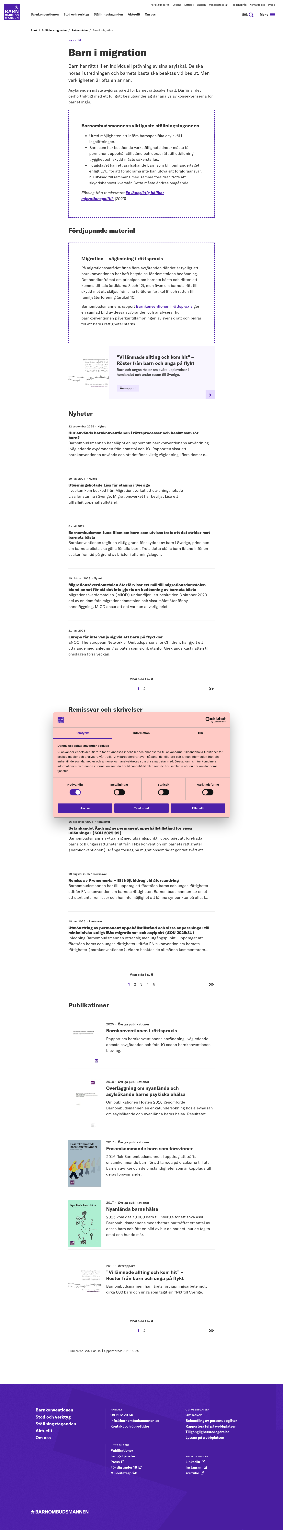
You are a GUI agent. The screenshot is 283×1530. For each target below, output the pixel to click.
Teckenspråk (238, 4)
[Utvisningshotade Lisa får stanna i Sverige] (139, 494)
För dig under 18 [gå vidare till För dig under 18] (123, 1467)
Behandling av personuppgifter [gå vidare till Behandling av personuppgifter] (211, 1420)
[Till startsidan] (12, 12)
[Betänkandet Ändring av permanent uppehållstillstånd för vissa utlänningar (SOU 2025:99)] (139, 840)
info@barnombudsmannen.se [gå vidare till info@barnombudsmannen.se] (134, 1420)
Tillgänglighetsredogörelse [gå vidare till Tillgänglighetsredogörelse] (207, 1432)
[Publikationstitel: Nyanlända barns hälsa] (160, 1223)
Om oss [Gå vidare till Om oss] (43, 1437)
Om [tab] (200, 733)
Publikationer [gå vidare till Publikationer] (121, 1450)
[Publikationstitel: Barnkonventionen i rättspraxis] (160, 1042)
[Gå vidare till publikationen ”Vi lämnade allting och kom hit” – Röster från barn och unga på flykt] (84, 1279)
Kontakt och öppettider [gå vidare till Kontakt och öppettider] (129, 1426)
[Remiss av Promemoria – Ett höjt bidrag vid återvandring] (139, 890)
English (201, 4)
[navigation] (267, 14)
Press (271, 4)
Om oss (150, 14)
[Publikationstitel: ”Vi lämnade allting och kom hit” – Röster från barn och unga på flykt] (160, 1283)
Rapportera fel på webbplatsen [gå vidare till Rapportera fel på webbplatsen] (211, 1426)
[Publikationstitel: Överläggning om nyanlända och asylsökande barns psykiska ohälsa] (160, 1102)
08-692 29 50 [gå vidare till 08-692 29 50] (121, 1415)
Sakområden (80, 30)
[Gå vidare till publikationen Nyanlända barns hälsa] (84, 1219)
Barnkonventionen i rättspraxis (164, 306)
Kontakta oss (257, 4)
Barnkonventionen (45, 14)
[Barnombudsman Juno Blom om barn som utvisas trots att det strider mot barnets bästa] (139, 544)
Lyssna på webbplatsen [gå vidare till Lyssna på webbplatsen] (205, 1437)
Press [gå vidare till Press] (115, 1462)
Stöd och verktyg (76, 14)
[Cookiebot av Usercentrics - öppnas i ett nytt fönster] (208, 720)
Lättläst (189, 4)
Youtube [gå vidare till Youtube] (192, 1473)
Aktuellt (134, 14)
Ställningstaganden (108, 14)
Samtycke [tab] (83, 733)
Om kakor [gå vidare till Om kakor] (194, 1415)
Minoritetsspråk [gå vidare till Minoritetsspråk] (123, 1473)
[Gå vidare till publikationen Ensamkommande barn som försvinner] (84, 1159)
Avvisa (85, 808)
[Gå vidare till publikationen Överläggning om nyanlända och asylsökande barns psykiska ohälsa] (84, 1098)
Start (34, 30)
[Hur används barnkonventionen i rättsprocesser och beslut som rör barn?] (139, 445)
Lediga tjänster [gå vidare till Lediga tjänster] (122, 1456)
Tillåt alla (198, 808)
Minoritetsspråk (218, 4)
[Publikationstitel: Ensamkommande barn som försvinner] (160, 1163)
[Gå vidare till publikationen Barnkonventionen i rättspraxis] (84, 1038)
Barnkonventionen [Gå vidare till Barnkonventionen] (54, 1410)
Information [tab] (141, 733)
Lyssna (177, 4)
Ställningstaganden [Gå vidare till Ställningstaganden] (56, 1424)
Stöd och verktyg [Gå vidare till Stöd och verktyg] (53, 1417)
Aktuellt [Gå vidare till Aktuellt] (44, 1430)
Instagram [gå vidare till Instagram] (194, 1467)
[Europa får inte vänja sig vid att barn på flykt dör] (139, 646)
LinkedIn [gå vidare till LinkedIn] (193, 1462)
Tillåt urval (141, 808)
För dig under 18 (160, 4)
